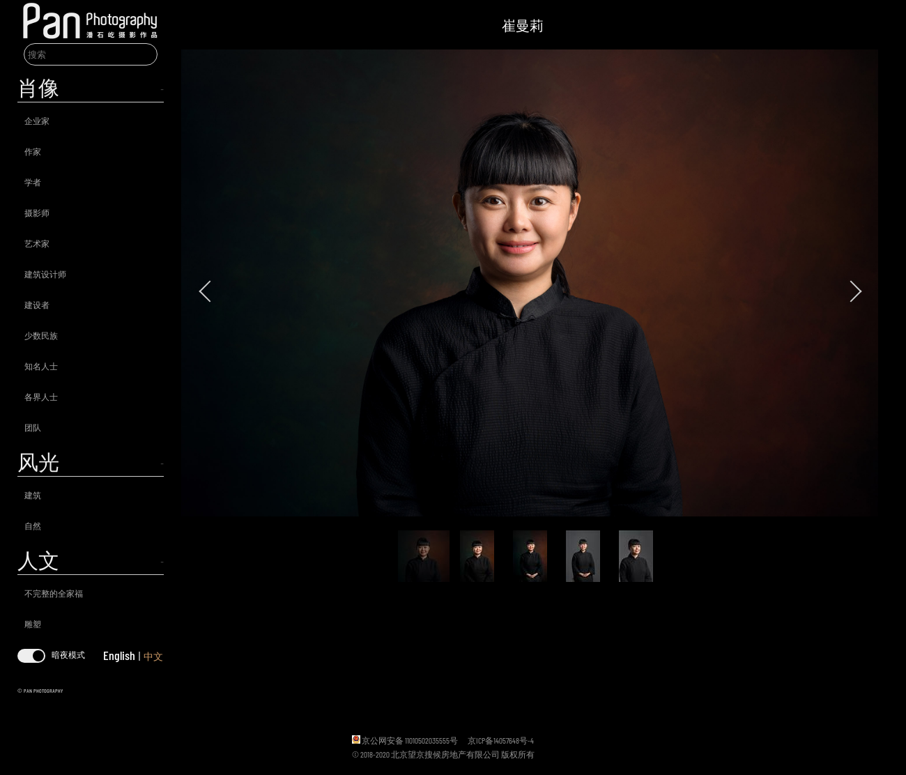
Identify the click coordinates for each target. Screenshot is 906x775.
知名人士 (41, 366)
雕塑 (32, 624)
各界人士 (41, 396)
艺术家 (36, 243)
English (119, 655)
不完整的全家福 (53, 593)
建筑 (32, 495)
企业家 (36, 120)
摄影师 (36, 212)
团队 (32, 427)
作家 (32, 151)
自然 (32, 525)
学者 (32, 182)
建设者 (36, 304)
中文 (153, 656)
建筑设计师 (45, 274)
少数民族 (41, 335)
